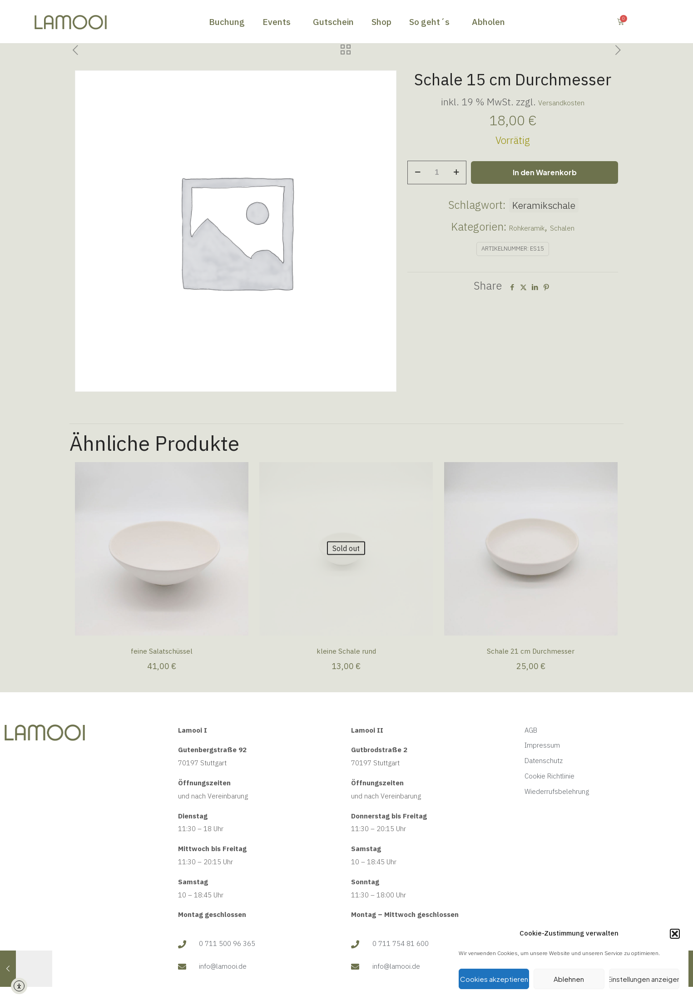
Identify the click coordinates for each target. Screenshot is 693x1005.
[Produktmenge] (436, 172)
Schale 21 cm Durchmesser (530, 651)
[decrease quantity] (418, 172)
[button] (674, 933)
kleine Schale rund (346, 651)
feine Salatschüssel (162, 651)
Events (278, 21)
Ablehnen (569, 979)
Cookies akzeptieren (494, 979)
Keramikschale (543, 205)
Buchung (227, 21)
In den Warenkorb (545, 172)
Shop (381, 21)
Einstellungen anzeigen (644, 979)
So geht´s (431, 21)
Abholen (488, 21)
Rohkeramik (526, 228)
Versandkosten (561, 103)
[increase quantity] (456, 172)
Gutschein (333, 21)
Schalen (562, 228)
